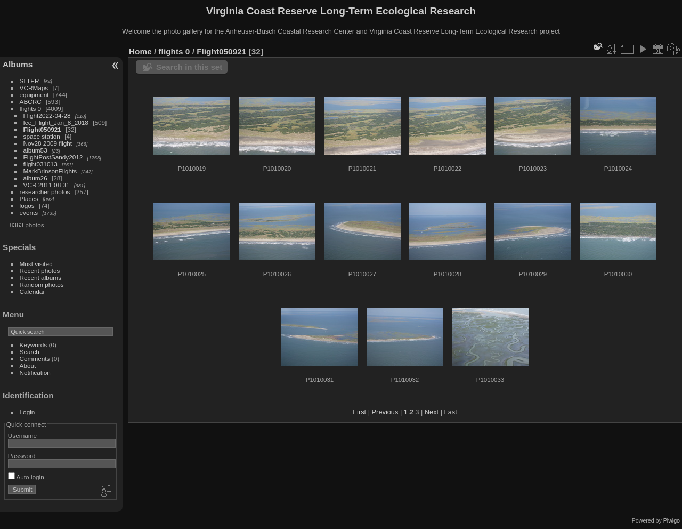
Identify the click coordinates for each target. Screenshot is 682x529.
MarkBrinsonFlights (50, 170)
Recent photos (40, 270)
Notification (35, 372)
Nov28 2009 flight (47, 143)
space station (41, 136)
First (359, 412)
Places (29, 198)
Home (140, 51)
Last (450, 412)
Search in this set (189, 66)
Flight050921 (42, 129)
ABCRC (31, 101)
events (29, 212)
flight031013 (40, 164)
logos (27, 205)
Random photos (42, 284)
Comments (35, 358)
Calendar (32, 291)
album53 (35, 150)
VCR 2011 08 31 (46, 184)
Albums (18, 64)
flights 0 (31, 108)
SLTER (29, 80)
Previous (385, 412)
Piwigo (671, 520)
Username (22, 435)
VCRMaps (34, 87)
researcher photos (45, 191)
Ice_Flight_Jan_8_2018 (55, 122)
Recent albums (40, 277)
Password (22, 455)
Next (432, 412)
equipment (34, 94)
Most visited (36, 263)
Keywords (33, 344)
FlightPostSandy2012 (53, 157)
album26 (35, 177)
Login (27, 411)
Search (29, 351)
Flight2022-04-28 (47, 115)
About (28, 365)
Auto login (26, 477)
